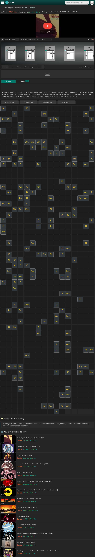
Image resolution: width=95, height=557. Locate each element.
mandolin (25, 67)
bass (38, 67)
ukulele (18, 67)
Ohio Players (29, 8)
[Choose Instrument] (42, 66)
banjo (31, 67)
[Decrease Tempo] (2, 39)
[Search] (86, 3)
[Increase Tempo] (17, 39)
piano (12, 67)
